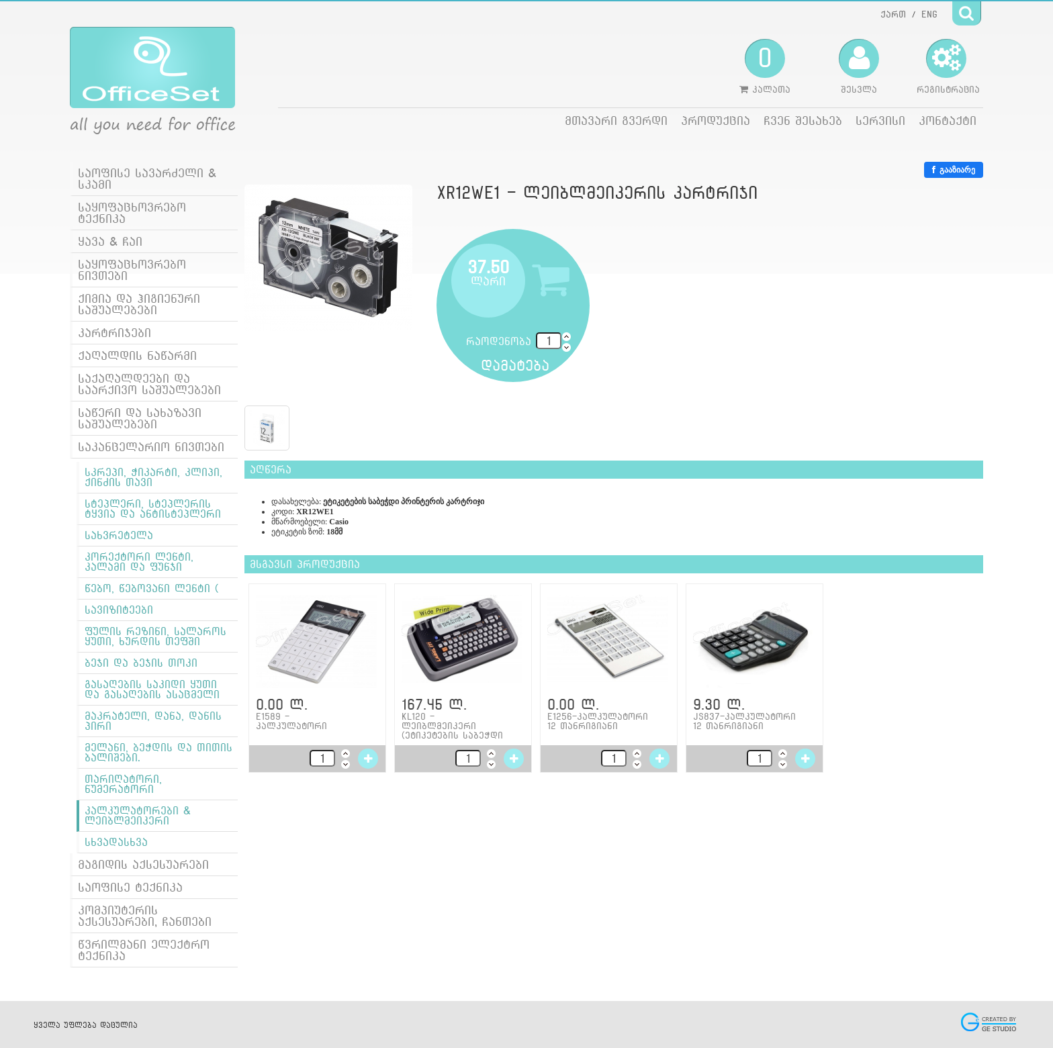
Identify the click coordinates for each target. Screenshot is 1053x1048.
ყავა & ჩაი (110, 241)
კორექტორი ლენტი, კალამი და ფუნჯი (139, 562)
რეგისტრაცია (948, 66)
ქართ (893, 14)
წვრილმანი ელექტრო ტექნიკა (144, 950)
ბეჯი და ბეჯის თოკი (141, 663)
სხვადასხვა (116, 842)
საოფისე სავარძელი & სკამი (147, 178)
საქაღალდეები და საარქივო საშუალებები (149, 384)
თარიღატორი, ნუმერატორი (123, 784)
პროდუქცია (715, 120)
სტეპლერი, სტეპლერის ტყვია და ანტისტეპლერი (153, 509)
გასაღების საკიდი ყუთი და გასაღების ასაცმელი (152, 689)
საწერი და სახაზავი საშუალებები (139, 418)
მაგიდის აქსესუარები (143, 864)
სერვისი (880, 120)
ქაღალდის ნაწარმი (137, 355)
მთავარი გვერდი (616, 120)
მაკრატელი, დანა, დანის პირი (153, 721)
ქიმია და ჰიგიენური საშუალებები (139, 304)
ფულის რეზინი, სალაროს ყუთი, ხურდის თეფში (155, 636)
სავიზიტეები (119, 610)
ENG (929, 14)
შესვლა (859, 66)
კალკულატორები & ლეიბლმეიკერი (138, 816)
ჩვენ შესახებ (803, 120)
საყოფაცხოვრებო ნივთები (132, 269)
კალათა (764, 66)
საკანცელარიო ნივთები (151, 446)
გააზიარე (953, 170)
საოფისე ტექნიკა (130, 887)
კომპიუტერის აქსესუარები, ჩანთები (145, 915)
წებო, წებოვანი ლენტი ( (152, 588)
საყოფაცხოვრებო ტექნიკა (132, 212)
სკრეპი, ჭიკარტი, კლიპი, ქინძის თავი (153, 477)
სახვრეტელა (119, 535)
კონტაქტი (947, 120)
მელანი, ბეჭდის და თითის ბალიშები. (158, 753)
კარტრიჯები (114, 332)
